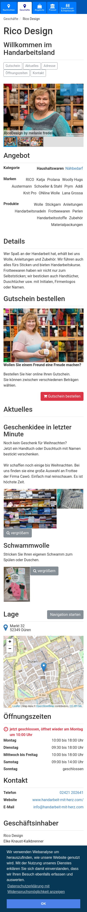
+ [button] (9, 642)
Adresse (49, 66)
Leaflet (16, 706)
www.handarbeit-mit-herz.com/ (58, 800)
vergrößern (17, 533)
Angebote (39, 7)
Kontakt (38, 73)
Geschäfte (25, 7)
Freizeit (52, 7)
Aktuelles (32, 66)
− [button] (9, 649)
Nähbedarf (74, 168)
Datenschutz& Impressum (67, 7)
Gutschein (13, 66)
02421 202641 (72, 792)
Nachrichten (9, 7)
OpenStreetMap (45, 706)
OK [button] (43, 903)
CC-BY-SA (76, 706)
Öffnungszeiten (17, 73)
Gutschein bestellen (62, 396)
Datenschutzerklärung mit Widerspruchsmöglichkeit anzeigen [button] (36, 889)
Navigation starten (65, 614)
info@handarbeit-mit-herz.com (58, 807)
